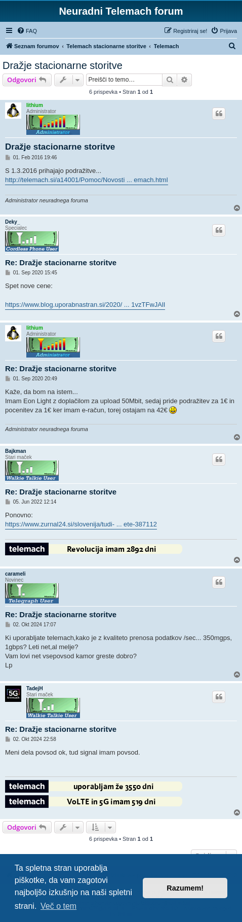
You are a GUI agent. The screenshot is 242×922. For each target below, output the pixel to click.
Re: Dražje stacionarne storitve (60, 262)
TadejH (34, 688)
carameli (15, 574)
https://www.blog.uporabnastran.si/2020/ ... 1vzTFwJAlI (85, 304)
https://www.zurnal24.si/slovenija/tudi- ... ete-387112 (81, 524)
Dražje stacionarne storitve (63, 65)
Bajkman (15, 451)
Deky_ (12, 222)
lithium (34, 105)
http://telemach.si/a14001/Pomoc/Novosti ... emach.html (86, 180)
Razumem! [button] (185, 888)
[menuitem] (27, 31)
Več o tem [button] (58, 906)
